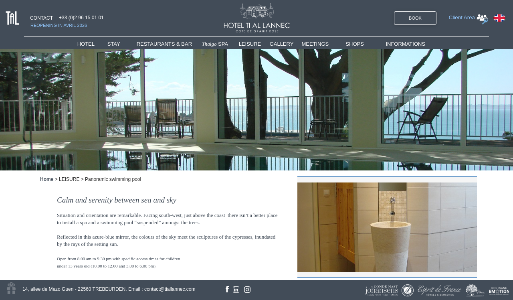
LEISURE (250, 44)
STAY (113, 44)
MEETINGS (315, 44)
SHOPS (354, 44)
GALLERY (282, 44)
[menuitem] (92, 44)
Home (46, 179)
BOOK (415, 18)
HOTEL (87, 44)
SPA (215, 44)
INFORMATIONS (405, 44)
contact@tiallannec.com (170, 289)
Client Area (462, 17)
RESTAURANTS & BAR (164, 44)
